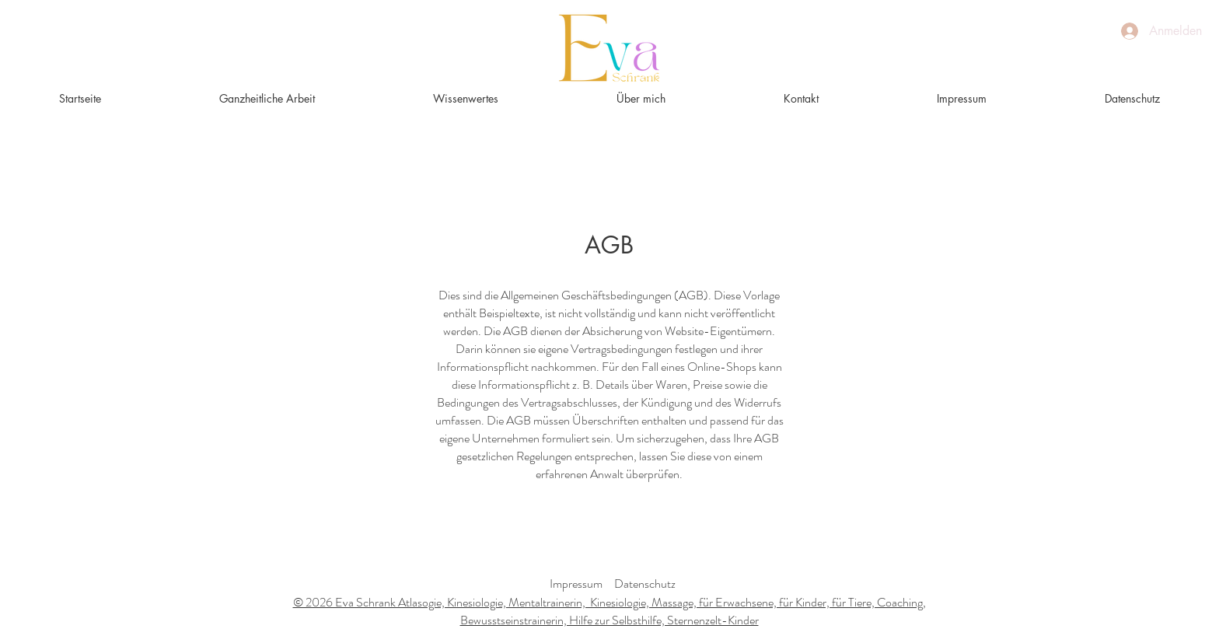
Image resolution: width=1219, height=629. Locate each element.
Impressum (576, 583)
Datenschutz (645, 583)
